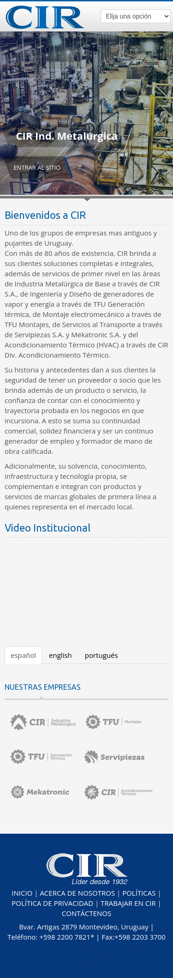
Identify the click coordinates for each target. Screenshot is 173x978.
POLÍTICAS (138, 893)
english (60, 655)
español (23, 655)
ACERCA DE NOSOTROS (77, 893)
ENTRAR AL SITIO (36, 167)
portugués (101, 655)
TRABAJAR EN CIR (128, 903)
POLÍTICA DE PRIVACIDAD (52, 903)
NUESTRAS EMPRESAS (43, 687)
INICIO (22, 893)
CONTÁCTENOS (86, 913)
